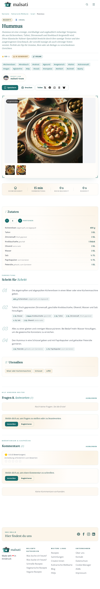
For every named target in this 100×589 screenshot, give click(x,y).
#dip (28, 68)
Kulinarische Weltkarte (19, 14)
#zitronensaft (83, 64)
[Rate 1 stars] (6, 461)
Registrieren (26, 424)
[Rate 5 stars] (20, 461)
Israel (33, 14)
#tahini (71, 64)
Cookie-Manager (83, 565)
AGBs (78, 569)
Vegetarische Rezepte (36, 567)
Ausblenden (91, 398)
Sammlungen (57, 557)
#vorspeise (47, 68)
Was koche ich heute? (36, 555)
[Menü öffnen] (93, 4)
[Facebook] (83, 534)
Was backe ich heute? (36, 559)
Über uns (80, 552)
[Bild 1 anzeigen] (10, 170)
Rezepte (55, 552)
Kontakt (79, 557)
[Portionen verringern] (7, 221)
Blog (53, 569)
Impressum (81, 573)
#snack (36, 68)
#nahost (35, 64)
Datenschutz (82, 561)
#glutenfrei (17, 68)
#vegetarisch (59, 64)
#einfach (59, 68)
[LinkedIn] (93, 534)
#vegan (6, 68)
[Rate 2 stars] (9, 461)
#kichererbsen (9, 64)
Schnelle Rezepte (34, 563)
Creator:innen (57, 561)
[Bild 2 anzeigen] (21, 170)
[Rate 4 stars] (16, 461)
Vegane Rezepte (34, 571)
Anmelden (11, 424)
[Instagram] (88, 534)
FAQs (53, 573)
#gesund (46, 64)
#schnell (70, 68)
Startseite (5, 14)
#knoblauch (24, 64)
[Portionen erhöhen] (20, 221)
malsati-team (17, 78)
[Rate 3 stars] (13, 461)
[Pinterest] (78, 534)
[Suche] (87, 4)
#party (80, 68)
